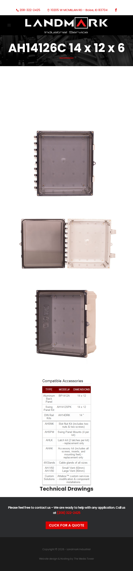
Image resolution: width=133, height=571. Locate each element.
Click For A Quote (66, 525)
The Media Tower (84, 558)
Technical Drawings (66, 488)
